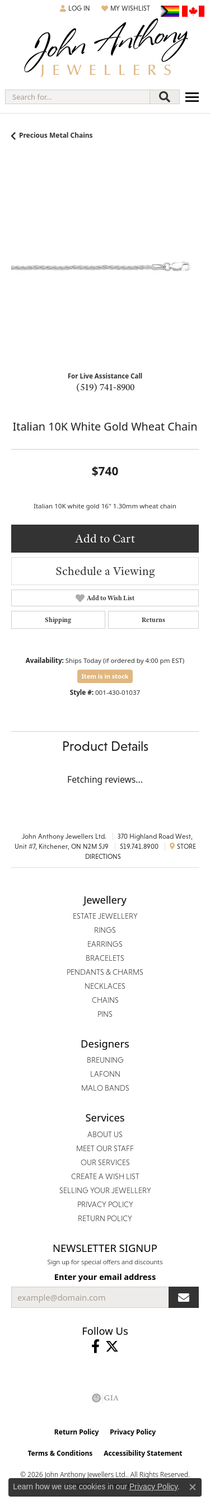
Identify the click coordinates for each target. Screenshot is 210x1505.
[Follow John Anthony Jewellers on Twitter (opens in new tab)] (112, 1346)
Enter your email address (105, 1276)
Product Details (105, 746)
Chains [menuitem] (105, 999)
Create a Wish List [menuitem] (105, 1176)
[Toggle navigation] (192, 97)
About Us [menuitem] (105, 1134)
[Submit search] (165, 97)
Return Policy (76, 1432)
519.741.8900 (139, 846)
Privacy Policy (133, 1432)
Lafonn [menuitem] (105, 1073)
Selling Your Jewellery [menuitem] (105, 1190)
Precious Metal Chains (56, 135)
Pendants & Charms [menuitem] (105, 972)
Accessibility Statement (143, 1453)
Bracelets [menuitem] (105, 958)
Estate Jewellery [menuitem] (105, 916)
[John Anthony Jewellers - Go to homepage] (105, 49)
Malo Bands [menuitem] (105, 1087)
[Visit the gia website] (105, 1398)
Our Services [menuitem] (105, 1162)
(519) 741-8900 (105, 387)
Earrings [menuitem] (105, 944)
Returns (153, 619)
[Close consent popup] (192, 1487)
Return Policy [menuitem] (105, 1218)
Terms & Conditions (59, 1453)
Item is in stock (105, 676)
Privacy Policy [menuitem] (105, 1204)
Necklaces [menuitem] (105, 985)
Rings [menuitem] (105, 930)
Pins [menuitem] (105, 1013)
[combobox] (77, 97)
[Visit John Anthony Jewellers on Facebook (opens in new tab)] (95, 1346)
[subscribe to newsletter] (184, 1297)
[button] (75, 8)
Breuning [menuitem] (105, 1059)
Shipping (58, 619)
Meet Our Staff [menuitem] (105, 1148)
